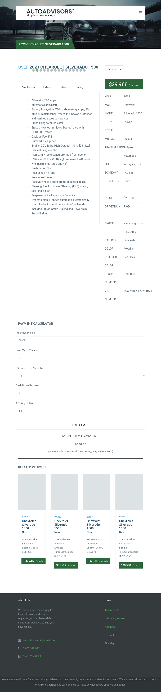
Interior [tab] (76, 88)
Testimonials (112, 605)
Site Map (110, 638)
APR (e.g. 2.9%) (24, 403)
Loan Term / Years (26, 350)
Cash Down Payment (27, 385)
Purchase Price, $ (25, 332)
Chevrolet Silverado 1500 (29, 520)
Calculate (80, 425)
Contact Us (111, 630)
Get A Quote (114, 69)
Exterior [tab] (55, 88)
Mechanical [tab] (31, 88)
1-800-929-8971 (32, 643)
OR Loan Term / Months (29, 368)
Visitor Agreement (115, 613)
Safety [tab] (28, 99)
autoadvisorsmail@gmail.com (39, 635)
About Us (110, 622)
